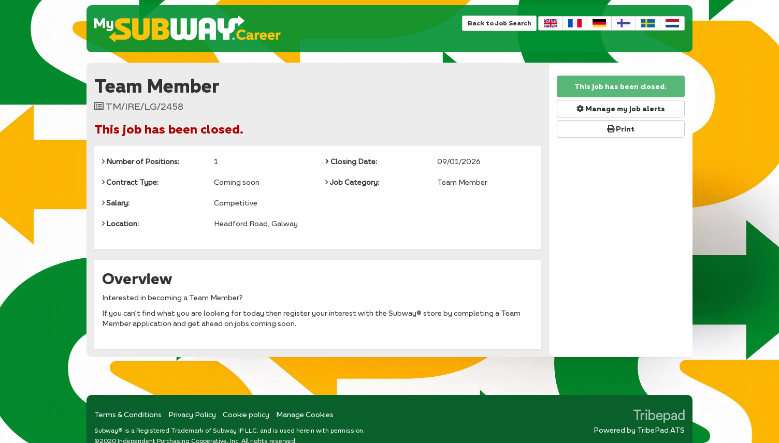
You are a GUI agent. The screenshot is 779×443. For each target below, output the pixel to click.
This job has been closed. (620, 86)
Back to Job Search (499, 23)
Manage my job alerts (620, 108)
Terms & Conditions (128, 414)
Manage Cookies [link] (305, 414)
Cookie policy (246, 414)
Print (620, 129)
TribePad (659, 417)
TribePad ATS (661, 429)
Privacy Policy (192, 414)
